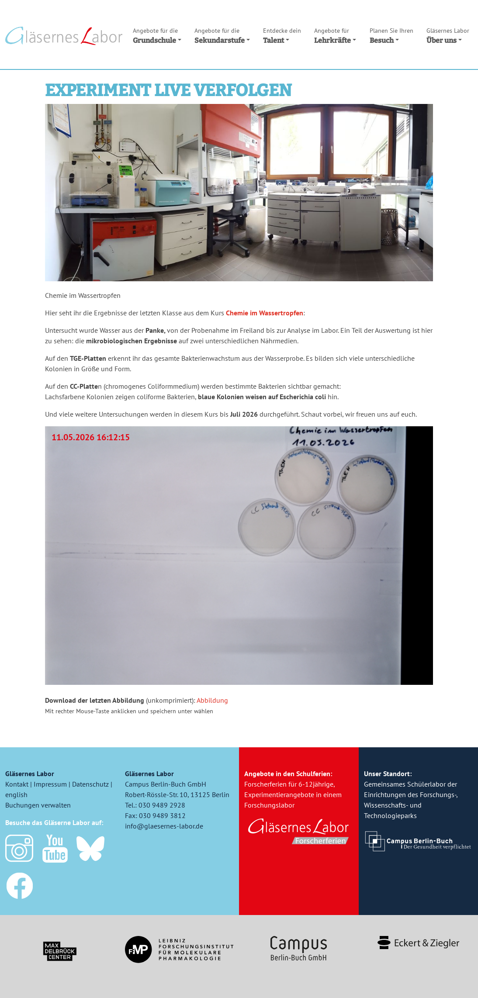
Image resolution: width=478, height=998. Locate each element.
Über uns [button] (447, 35)
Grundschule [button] (157, 35)
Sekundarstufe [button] (222, 35)
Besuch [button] (391, 35)
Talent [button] (282, 35)
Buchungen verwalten (38, 805)
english (16, 794)
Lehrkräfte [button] (335, 35)
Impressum (50, 784)
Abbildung (212, 700)
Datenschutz (90, 784)
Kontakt (16, 784)
